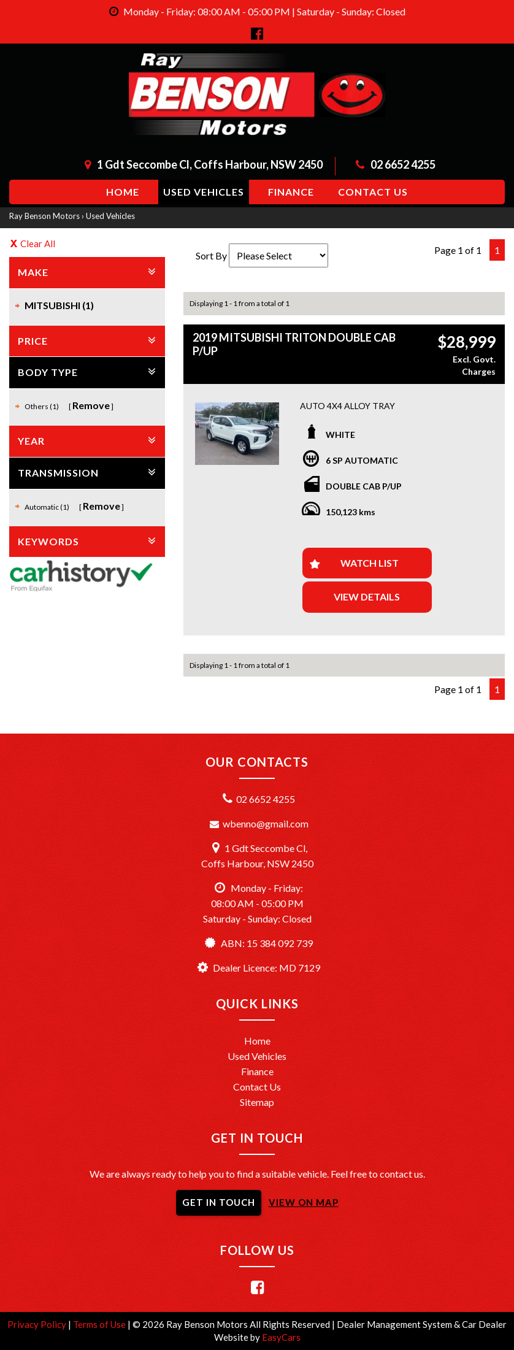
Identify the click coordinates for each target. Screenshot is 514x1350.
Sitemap (257, 1102)
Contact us (373, 192)
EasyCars (281, 1337)
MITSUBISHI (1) (59, 305)
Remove (91, 405)
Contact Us (257, 1086)
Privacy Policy (37, 1324)
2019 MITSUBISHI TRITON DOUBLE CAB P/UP (294, 344)
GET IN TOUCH (218, 1202)
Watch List (369, 563)
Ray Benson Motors (44, 216)
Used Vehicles (203, 192)
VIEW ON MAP (304, 1202)
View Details (367, 596)
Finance (291, 192)
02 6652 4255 (402, 164)
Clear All (37, 243)
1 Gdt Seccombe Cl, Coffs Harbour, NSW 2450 (210, 164)
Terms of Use (100, 1324)
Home (122, 192)
